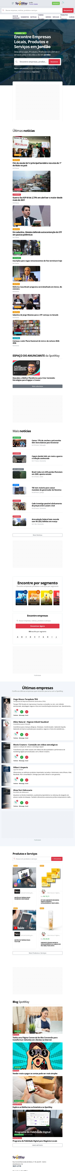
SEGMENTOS (25, 17)
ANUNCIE (56, 3)
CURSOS (71, 17)
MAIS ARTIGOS (37, 1145)
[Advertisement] (38, 102)
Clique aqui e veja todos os (27, 72)
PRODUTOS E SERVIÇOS (64, 17)
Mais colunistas (37, 386)
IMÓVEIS (48, 17)
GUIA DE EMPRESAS (16, 17)
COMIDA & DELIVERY (41, 17)
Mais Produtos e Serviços (37, 953)
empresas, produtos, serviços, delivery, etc (35, 68)
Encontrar (54, 62)
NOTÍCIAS (33, 17)
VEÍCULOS (56, 17)
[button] (13, 3)
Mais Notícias (37, 535)
